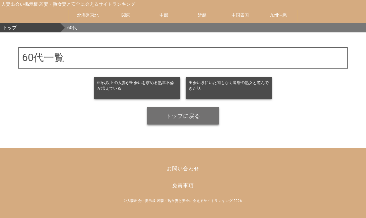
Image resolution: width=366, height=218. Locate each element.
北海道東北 (88, 15)
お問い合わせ (183, 169)
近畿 (202, 15)
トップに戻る (183, 115)
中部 (164, 15)
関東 (126, 15)
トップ (10, 27)
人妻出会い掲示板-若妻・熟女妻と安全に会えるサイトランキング (68, 4)
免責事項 (183, 185)
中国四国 (240, 15)
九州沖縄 (278, 15)
